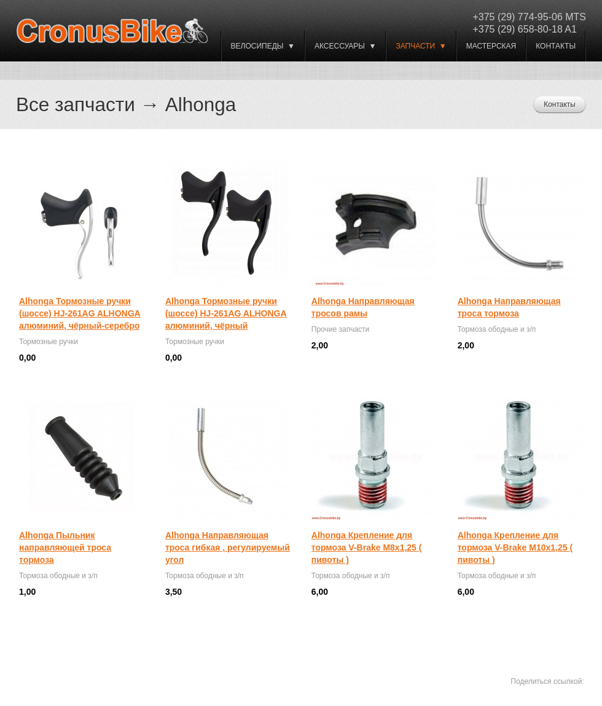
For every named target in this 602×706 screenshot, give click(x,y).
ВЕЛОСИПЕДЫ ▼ (263, 46)
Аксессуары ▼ (345, 46)
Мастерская (491, 46)
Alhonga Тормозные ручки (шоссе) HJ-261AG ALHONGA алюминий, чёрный (226, 313)
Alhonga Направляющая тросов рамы (363, 307)
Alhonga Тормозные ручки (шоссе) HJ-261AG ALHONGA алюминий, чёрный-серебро (80, 313)
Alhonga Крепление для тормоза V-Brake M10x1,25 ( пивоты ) (515, 547)
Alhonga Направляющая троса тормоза (509, 307)
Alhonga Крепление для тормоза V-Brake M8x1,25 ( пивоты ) (366, 547)
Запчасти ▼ (421, 46)
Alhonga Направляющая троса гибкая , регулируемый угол (227, 547)
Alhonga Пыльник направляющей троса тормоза (65, 547)
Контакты (556, 46)
